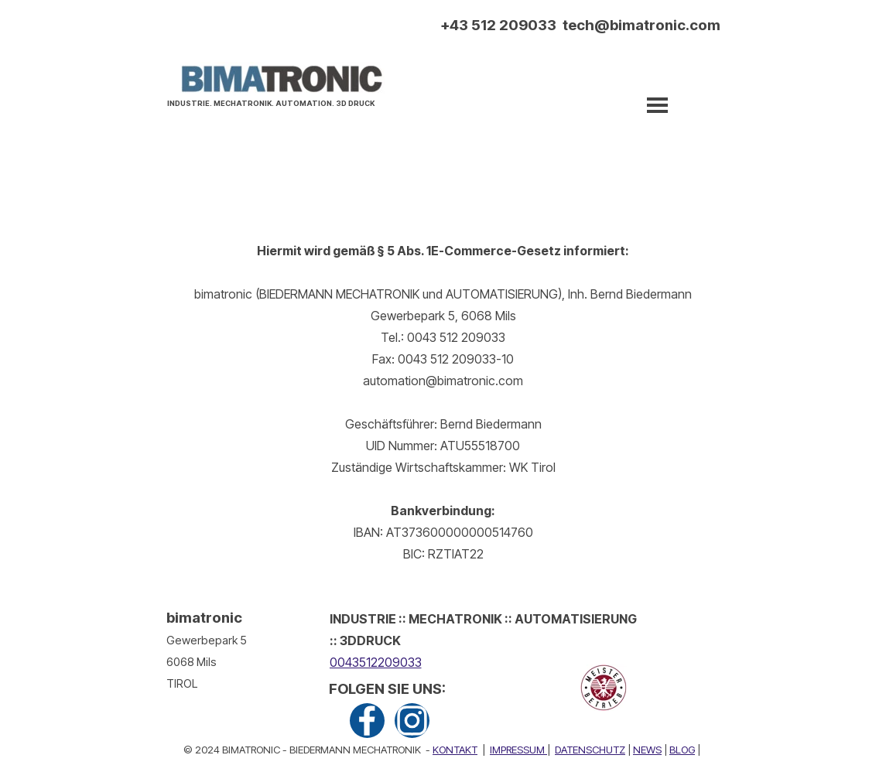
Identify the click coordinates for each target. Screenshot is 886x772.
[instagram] (412, 720)
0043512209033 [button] (376, 662)
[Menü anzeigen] (657, 105)
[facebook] (367, 720)
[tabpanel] (275, 101)
